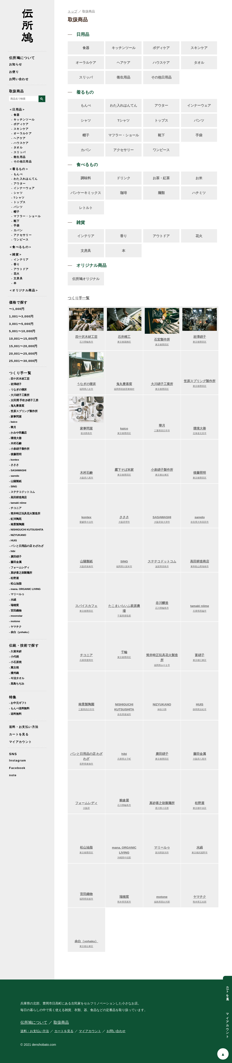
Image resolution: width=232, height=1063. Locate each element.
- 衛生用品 (18, 157)
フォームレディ (86, 803)
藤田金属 (199, 754)
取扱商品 (16, 91)
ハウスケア (161, 62)
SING (124, 562)
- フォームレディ (19, 567)
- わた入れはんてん (24, 178)
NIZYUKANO (162, 705)
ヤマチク (199, 897)
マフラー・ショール (123, 135)
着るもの (85, 92)
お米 (199, 178)
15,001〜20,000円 (23, 346)
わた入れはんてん (123, 105)
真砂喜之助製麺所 (162, 803)
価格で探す (18, 302)
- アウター (18, 183)
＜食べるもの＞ (20, 247)
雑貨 (80, 222)
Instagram (17, 760)
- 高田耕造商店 (18, 497)
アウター (161, 105)
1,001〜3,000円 (21, 316)
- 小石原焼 (15, 661)
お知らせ (15, 64)
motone (162, 897)
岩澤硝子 (199, 337)
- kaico (13, 421)
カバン (86, 150)
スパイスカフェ (86, 606)
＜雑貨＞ (15, 254)
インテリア (85, 236)
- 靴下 (15, 221)
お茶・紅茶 (161, 178)
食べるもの (87, 164)
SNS (13, 754)
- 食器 (15, 114)
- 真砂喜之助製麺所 (20, 572)
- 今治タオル (16, 678)
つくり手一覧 (20, 373)
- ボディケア (20, 124)
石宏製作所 (162, 340)
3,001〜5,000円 (21, 324)
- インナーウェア (23, 188)
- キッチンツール (23, 119)
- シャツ (17, 192)
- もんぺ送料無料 (19, 708)
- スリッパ (18, 152)
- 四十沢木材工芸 (19, 378)
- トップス (18, 202)
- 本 (14, 283)
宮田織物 (86, 894)
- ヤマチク (15, 626)
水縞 (199, 848)
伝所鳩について (22, 58)
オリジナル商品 (91, 265)
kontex (86, 518)
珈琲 (123, 193)
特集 (13, 697)
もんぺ (86, 105)
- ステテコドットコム (22, 491)
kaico (124, 429)
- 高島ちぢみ (16, 683)
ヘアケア (123, 62)
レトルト (86, 208)
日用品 (82, 34)
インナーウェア (199, 105)
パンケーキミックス (85, 193)
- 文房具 (17, 278)
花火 (199, 236)
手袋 (199, 135)
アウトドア (161, 236)
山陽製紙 (86, 562)
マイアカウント (20, 742)
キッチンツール (123, 48)
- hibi (12, 551)
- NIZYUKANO (17, 534)
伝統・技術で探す (24, 645)
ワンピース (161, 150)
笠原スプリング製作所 (199, 381)
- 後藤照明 (15, 454)
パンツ (199, 120)
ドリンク (123, 178)
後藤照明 (199, 473)
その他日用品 (161, 77)
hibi (124, 754)
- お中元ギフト (18, 702)
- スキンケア (20, 129)
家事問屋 (86, 429)
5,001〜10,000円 (22, 331)
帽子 (85, 135)
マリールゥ (162, 848)
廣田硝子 (162, 754)
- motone (14, 621)
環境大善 (199, 429)
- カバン (17, 230)
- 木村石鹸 (15, 443)
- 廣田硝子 (15, 556)
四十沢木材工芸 (86, 337)
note (13, 775)
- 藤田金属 (15, 561)
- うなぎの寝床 (18, 389)
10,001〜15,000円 (23, 338)
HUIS (199, 705)
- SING (13, 486)
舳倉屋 (124, 801)
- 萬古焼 (14, 667)
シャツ (86, 120)
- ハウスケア (20, 143)
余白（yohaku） (86, 942)
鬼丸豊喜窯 (124, 384)
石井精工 (124, 337)
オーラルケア (86, 62)
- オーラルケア (21, 133)
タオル (199, 62)
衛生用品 (123, 77)
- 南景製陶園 (16, 524)
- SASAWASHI (17, 470)
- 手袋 (15, 225)
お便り (14, 72)
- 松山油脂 (15, 583)
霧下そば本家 (124, 470)
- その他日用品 (21, 161)
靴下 (161, 135)
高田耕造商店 (199, 562)
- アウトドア (20, 269)
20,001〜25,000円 (23, 353)
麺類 (161, 193)
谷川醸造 (162, 603)
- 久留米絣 (15, 651)
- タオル (17, 147)
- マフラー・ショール (26, 216)
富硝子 (199, 655)
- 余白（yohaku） (20, 632)
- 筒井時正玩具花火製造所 (24, 513)
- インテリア (20, 259)
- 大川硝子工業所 (19, 394)
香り (123, 236)
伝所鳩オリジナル (85, 279)
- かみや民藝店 (18, 432)
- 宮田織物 (15, 610)
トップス (161, 120)
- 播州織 (14, 672)
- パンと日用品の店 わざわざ (26, 545)
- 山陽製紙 (15, 481)
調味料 (86, 178)
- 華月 (12, 427)
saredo (199, 518)
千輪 (124, 653)
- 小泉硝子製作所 (19, 448)
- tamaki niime (17, 502)
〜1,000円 (16, 309)
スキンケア (199, 48)
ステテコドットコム (162, 562)
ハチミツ (199, 193)
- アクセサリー (21, 235)
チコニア (86, 655)
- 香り (15, 264)
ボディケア (161, 48)
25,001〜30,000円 (23, 361)
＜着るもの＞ (19, 169)
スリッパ (86, 77)
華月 (162, 426)
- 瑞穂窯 (14, 605)
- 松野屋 (14, 578)
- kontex (14, 459)
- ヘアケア (18, 138)
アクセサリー (123, 150)
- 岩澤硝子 (15, 384)
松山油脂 (86, 848)
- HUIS (13, 540)
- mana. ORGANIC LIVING (25, 588)
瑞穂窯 (124, 897)
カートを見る (19, 734)
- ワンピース (20, 239)
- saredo (14, 475)
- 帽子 (15, 211)
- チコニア (15, 507)
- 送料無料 (15, 713)
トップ (72, 11)
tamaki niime (199, 606)
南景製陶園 (86, 705)
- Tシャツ (17, 197)
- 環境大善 (15, 438)
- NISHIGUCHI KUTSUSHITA (26, 529)
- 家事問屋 (15, 416)
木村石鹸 (86, 473)
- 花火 (15, 273)
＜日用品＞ (17, 109)
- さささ (14, 464)
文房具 (86, 251)
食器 (85, 48)
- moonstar (15, 615)
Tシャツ (123, 120)
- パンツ (17, 207)
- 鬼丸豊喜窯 (16, 405)
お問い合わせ (19, 79)
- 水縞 (12, 599)
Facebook (17, 768)
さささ (124, 518)
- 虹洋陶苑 (15, 518)
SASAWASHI (162, 518)
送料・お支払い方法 (23, 727)
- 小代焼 (14, 656)
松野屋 (199, 803)
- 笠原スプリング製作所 (23, 411)
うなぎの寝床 (86, 384)
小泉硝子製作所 (162, 470)
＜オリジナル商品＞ (23, 290)
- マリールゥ (16, 594)
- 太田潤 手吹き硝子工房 (23, 400)
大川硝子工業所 (162, 384)
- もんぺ (17, 174)
